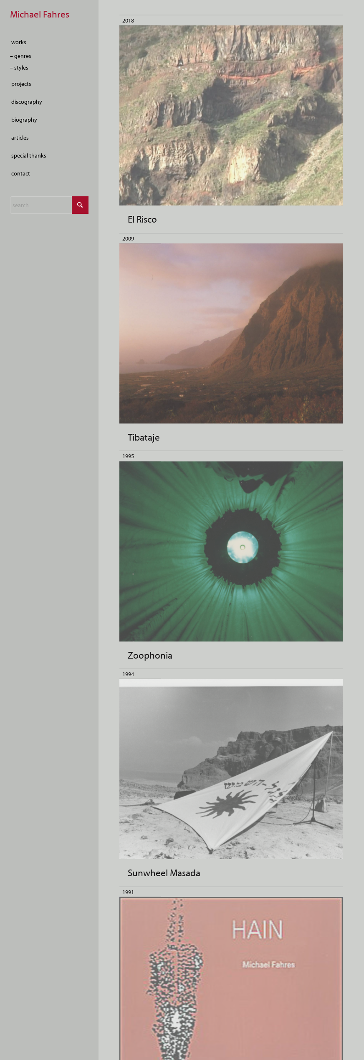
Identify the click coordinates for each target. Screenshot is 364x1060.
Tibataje (144, 437)
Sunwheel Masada (164, 873)
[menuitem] (49, 42)
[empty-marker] (49, 15)
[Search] (49, 205)
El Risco (142, 219)
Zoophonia (150, 655)
